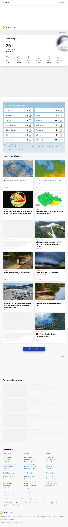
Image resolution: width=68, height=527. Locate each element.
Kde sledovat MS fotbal (51, 464)
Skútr (30, 499)
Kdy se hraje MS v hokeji (30, 466)
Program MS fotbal (50, 459)
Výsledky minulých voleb (9, 464)
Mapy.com (13, 493)
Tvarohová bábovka (7, 483)
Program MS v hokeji (29, 459)
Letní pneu (43, 503)
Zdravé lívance (6, 481)
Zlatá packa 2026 (38, 493)
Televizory (56, 503)
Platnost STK (49, 488)
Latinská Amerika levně (30, 485)
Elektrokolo (53, 499)
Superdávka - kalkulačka (9, 495)
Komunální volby (7, 459)
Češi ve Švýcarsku (28, 483)
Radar (53, 516)
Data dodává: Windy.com (43, 516)
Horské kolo (17, 499)
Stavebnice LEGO (26, 503)
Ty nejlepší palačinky (8, 476)
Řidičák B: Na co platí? (51, 483)
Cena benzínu (29, 493)
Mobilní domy (41, 499)
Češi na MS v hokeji (29, 464)
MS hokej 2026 (28, 457)
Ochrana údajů (31, 516)
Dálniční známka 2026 (51, 478)
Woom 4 (48, 499)
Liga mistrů (48, 468)
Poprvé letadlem (28, 478)
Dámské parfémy (36, 503)
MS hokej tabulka (28, 461)
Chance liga (49, 466)
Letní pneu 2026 (50, 476)
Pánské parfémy (15, 505)
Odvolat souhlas (60, 516)
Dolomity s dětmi (28, 488)
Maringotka (35, 499)
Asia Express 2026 (55, 493)
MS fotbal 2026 (49, 457)
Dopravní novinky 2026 (51, 481)
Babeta (11, 499)
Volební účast (6, 468)
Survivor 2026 (46, 493)
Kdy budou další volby (8, 466)
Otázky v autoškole (50, 485)
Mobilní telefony (18, 503)
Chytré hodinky (6, 505)
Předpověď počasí (21, 493)
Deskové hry (50, 503)
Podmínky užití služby (20, 516)
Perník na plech (6, 488)
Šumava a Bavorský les (30, 481)
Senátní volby (6, 461)
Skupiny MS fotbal (50, 461)
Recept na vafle (6, 485)
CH (33, 146)
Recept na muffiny (7, 478)
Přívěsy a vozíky (24, 499)
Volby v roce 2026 (7, 457)
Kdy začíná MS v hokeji (30, 468)
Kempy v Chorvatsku (29, 476)
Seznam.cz (62, 2)
